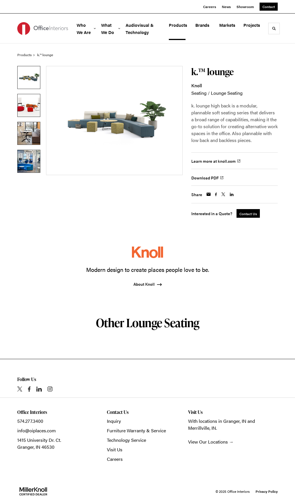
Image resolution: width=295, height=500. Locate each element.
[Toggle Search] (274, 28)
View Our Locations (208, 441)
